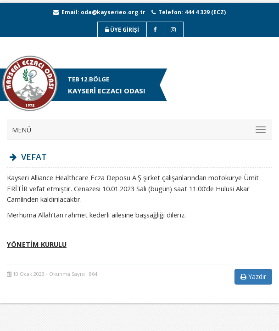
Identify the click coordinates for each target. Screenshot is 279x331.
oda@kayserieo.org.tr (113, 12)
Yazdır (253, 276)
